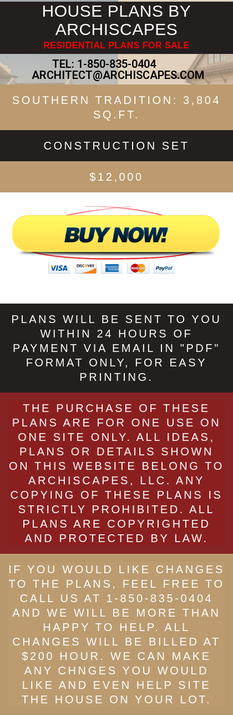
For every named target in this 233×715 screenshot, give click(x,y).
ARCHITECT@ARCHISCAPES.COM (116, 75)
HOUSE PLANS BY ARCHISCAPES (116, 20)
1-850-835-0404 (116, 64)
